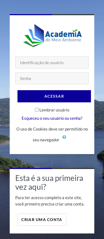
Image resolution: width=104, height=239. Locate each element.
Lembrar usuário (54, 109)
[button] (65, 140)
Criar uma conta (41, 219)
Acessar (54, 96)
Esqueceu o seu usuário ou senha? (52, 118)
